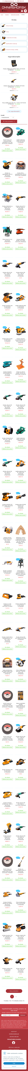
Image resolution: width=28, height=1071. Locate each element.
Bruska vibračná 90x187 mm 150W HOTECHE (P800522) (20, 240)
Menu (4, 11)
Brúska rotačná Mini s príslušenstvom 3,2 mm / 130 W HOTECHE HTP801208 (7, 639)
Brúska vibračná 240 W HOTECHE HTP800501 (7, 307)
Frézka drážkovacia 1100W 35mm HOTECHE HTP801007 (14, 69)
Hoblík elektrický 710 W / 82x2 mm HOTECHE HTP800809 (21, 473)
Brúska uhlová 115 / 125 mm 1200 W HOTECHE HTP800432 (20, 208)
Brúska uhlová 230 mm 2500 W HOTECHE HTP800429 (20, 837)
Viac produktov (14, 991)
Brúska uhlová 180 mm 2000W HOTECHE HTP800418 (14, 86)
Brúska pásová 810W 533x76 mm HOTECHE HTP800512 (20, 506)
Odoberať (22, 1015)
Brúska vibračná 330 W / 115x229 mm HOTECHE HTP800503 (7, 937)
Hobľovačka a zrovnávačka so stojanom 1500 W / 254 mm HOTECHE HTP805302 (20, 573)
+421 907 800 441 (14, 1036)
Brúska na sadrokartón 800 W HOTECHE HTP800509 (7, 174)
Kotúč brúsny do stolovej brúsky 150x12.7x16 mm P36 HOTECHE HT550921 (7, 870)
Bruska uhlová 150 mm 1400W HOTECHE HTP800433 (20, 638)
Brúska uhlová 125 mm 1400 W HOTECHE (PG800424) (7, 473)
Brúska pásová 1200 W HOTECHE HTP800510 (7, 340)
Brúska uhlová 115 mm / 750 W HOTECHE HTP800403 (20, 274)
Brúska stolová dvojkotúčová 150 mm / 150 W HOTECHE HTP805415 (7, 540)
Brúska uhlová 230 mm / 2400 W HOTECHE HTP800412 (20, 738)
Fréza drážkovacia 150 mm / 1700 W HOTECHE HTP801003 (14, 103)
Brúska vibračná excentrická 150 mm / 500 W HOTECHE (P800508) (20, 340)
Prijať (14, 1063)
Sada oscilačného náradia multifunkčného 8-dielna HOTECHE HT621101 (20, 706)
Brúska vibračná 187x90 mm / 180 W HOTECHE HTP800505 (7, 804)
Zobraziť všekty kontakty (14, 1039)
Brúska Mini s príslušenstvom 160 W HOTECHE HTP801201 (20, 174)
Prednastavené (5, 117)
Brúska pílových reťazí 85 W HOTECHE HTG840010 (7, 837)
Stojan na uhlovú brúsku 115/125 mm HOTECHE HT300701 (20, 373)
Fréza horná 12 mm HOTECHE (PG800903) (7, 240)
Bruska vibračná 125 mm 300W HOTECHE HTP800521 (7, 505)
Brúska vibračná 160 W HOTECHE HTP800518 (21, 605)
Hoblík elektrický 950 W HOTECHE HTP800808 (20, 307)
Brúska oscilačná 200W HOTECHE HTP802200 (7, 572)
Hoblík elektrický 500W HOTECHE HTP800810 (21, 141)
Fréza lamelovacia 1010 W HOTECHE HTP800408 (20, 903)
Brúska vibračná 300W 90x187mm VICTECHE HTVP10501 (7, 373)
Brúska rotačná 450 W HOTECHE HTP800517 (7, 969)
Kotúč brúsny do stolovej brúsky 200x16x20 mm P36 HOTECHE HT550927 (7, 141)
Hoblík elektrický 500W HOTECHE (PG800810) (21, 439)
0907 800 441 (20, 1)
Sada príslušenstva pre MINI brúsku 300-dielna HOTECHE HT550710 (7, 672)
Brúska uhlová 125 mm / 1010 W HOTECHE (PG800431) (7, 406)
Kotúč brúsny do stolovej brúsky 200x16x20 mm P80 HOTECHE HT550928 (7, 738)
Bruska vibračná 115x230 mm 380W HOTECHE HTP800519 (7, 904)
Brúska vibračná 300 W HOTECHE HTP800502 (7, 771)
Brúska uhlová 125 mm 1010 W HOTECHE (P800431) (20, 804)
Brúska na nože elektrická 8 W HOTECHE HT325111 (7, 605)
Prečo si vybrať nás (14, 1049)
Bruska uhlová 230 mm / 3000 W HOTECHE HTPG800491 (20, 406)
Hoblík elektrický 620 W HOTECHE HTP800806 (20, 771)
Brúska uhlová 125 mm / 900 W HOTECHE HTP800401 (20, 970)
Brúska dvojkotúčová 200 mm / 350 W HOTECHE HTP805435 (7, 440)
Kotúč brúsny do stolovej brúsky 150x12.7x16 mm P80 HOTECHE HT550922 (7, 705)
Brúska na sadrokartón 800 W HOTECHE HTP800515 (21, 870)
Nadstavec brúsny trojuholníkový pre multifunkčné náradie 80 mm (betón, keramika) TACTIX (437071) (20, 540)
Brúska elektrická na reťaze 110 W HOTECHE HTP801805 (7, 208)
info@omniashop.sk (9, 1)
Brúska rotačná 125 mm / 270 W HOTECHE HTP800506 (20, 937)
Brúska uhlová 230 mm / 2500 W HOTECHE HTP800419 (7, 274)
